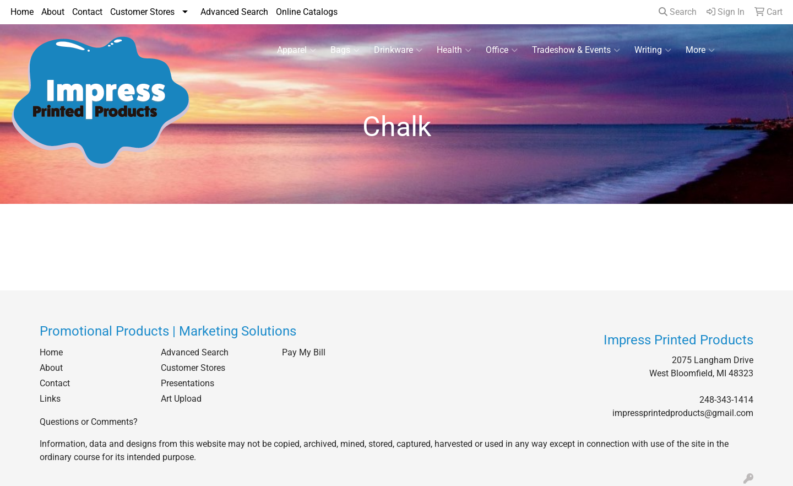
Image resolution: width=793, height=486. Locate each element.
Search (678, 12)
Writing (652, 50)
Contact (87, 12)
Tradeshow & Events (576, 50)
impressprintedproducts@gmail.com (682, 413)
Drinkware (398, 50)
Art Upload (181, 398)
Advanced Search (234, 12)
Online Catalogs (307, 12)
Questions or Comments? (89, 422)
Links (50, 398)
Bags (345, 50)
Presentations (187, 383)
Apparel (296, 50)
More (700, 50)
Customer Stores (142, 12)
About (52, 12)
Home (22, 12)
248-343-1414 (726, 400)
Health (454, 50)
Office (502, 50)
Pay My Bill (303, 352)
